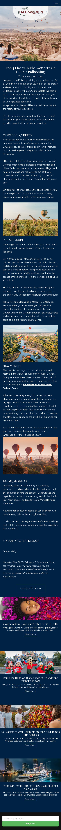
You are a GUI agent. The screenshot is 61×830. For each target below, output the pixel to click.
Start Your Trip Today (30, 588)
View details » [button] (30, 634)
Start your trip (30, 824)
